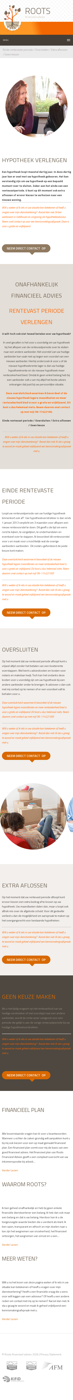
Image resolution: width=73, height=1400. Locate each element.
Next (69, 816)
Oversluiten (42, 50)
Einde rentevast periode (17, 420)
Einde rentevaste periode (18, 50)
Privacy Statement (50, 1354)
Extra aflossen (59, 50)
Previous (4, 816)
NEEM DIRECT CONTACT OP (26, 248)
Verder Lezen (10, 1170)
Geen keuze (12, 54)
